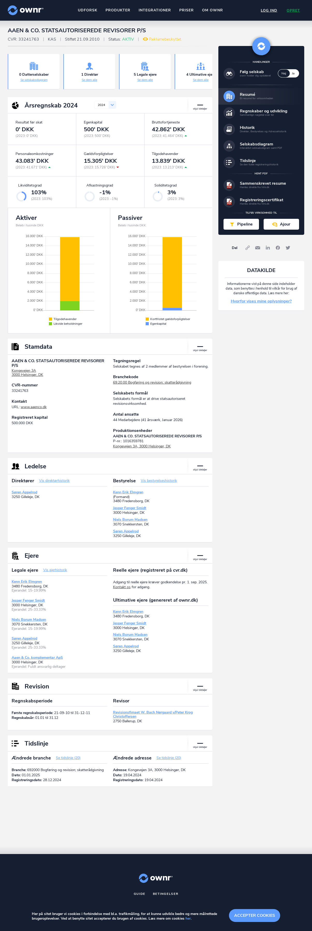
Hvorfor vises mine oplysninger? (261, 301)
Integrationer (155, 10)
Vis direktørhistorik (54, 480)
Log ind (269, 10)
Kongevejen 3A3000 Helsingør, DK (27, 372)
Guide (140, 894)
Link (247, 247)
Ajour (285, 224)
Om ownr (212, 10)
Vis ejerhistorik (55, 570)
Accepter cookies (254, 915)
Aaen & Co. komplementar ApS (37, 657)
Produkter (118, 10)
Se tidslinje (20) (68, 757)
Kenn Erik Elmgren (128, 492)
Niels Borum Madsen (130, 519)
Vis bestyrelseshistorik (159, 480)
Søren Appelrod (24, 492)
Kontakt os (122, 587)
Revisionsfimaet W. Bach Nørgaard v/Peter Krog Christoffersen (153, 714)
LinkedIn (267, 247)
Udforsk (87, 10)
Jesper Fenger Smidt (129, 508)
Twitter (288, 247)
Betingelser (166, 894)
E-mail (257, 247)
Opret (293, 10)
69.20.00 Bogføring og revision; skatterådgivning (152, 382)
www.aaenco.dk (34, 407)
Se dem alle (89, 80)
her (188, 918)
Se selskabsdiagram (34, 80)
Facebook (277, 247)
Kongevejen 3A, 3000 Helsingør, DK (142, 446)
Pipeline (245, 224)
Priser (186, 10)
